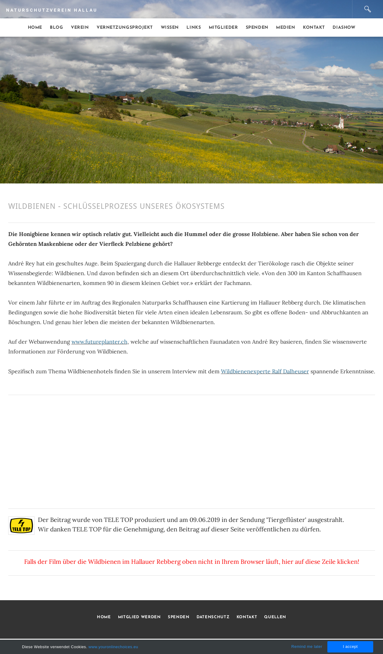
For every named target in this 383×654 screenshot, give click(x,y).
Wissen (170, 27)
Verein (80, 27)
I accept (350, 646)
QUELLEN (275, 617)
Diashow (344, 27)
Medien (285, 27)
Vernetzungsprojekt (125, 27)
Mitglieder (223, 27)
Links (193, 27)
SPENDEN (179, 617)
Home (35, 27)
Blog (56, 27)
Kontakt (314, 27)
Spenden (257, 27)
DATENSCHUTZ (213, 617)
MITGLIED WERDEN (138, 617)
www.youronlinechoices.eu (113, 647)
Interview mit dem (221, 371)
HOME (104, 617)
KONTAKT (247, 617)
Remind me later (306, 646)
